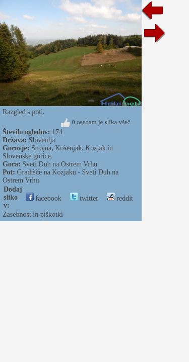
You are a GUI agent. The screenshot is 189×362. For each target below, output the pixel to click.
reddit (120, 198)
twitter (84, 198)
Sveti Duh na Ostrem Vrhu (59, 164)
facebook (43, 198)
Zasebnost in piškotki (33, 214)
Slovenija (42, 140)
